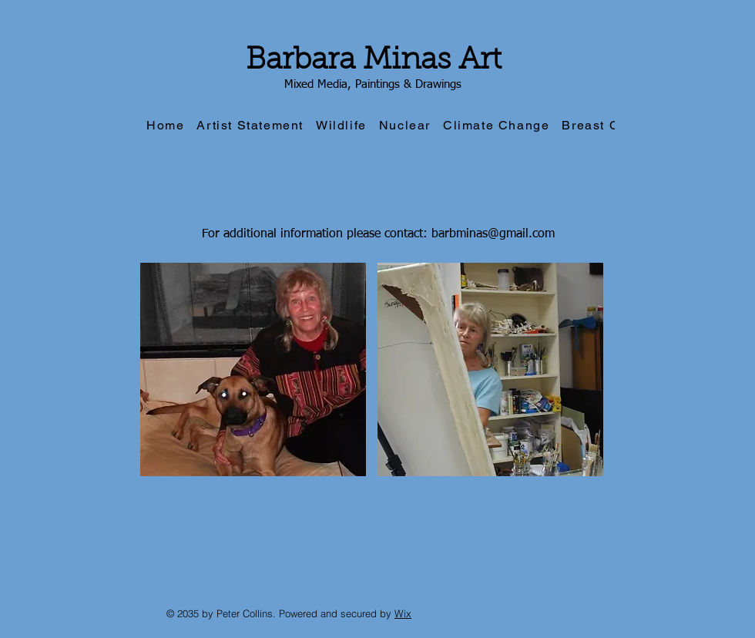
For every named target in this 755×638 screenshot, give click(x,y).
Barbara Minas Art (374, 60)
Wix (402, 613)
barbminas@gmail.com (493, 234)
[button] (253, 369)
